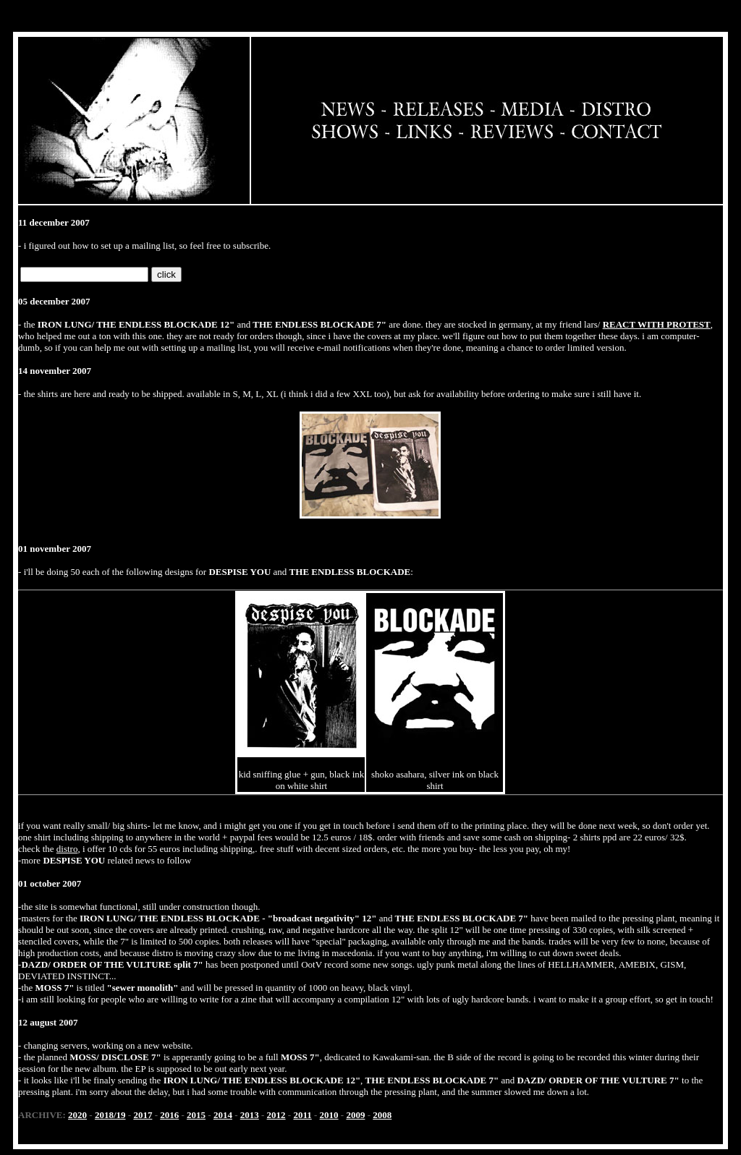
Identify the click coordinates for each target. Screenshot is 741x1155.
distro (67, 848)
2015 (196, 1114)
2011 (302, 1114)
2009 (355, 1114)
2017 (142, 1114)
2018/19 (110, 1114)
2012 (276, 1114)
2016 (169, 1114)
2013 (249, 1114)
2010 (329, 1114)
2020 (77, 1114)
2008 (382, 1114)
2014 (222, 1114)
